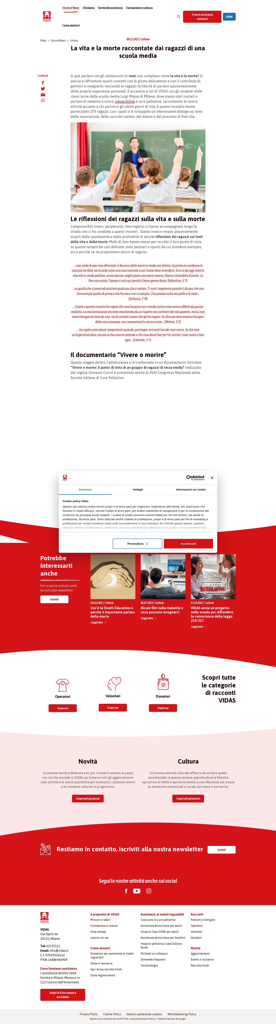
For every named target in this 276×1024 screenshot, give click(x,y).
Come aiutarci (71, 25)
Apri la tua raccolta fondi (106, 969)
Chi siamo (89, 8)
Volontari (196, 931)
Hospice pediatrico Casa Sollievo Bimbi (161, 945)
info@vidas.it (59, 950)
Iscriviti (54, 599)
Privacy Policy (89, 1014)
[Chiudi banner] (212, 478)
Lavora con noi (99, 937)
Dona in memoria (101, 963)
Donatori (196, 937)
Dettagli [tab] (138, 489)
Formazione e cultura (139, 8)
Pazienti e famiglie (203, 919)
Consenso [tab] (85, 489)
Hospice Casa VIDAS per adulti (160, 931)
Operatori (197, 925)
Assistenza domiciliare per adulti (161, 925)
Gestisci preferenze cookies (144, 1014)
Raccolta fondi (200, 965)
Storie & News (70, 8)
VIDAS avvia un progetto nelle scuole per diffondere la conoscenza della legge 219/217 (212, 614)
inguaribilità (125, 101)
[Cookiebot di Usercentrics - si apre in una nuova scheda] (189, 478)
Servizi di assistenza (110, 8)
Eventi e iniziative (202, 959)
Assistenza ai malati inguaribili (162, 914)
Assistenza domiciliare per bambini (163, 937)
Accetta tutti (188, 543)
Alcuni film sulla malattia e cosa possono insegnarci (162, 610)
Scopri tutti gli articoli (88, 798)
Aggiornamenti (200, 953)
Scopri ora (62, 708)
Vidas (43, 40)
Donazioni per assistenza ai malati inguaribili (112, 955)
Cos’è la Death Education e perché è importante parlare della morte (112, 612)
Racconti (197, 914)
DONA (229, 16)
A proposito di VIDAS (104, 914)
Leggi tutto (97, 622)
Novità (195, 948)
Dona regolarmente (102, 975)
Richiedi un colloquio (154, 953)
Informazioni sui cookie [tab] (191, 489)
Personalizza (137, 543)
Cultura (74, 40)
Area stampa (98, 931)
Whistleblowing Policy (182, 1014)
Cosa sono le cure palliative (158, 919)
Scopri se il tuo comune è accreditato (62, 995)
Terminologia (149, 965)
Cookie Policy (112, 1014)
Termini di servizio (166, 1018)
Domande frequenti (153, 959)
